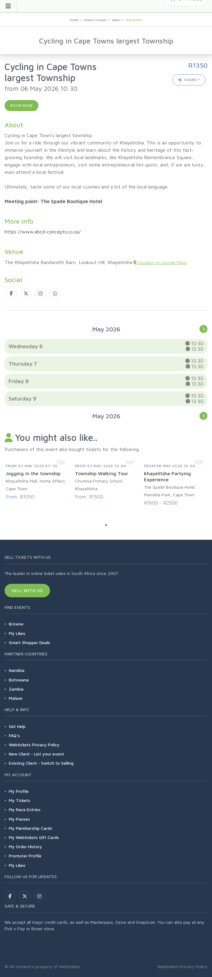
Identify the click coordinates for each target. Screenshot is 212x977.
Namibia (16, 670)
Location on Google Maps (160, 262)
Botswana (19, 679)
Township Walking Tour (101, 473)
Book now (21, 105)
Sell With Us (27, 590)
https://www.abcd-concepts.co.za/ (43, 231)
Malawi (15, 698)
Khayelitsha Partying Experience (167, 476)
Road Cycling (95, 20)
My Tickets (19, 800)
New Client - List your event (36, 753)
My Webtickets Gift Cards (34, 837)
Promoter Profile (25, 855)
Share (187, 79)
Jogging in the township (33, 473)
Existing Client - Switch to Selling (41, 763)
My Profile (19, 791)
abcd (116, 20)
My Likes (17, 633)
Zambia (16, 689)
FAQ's (14, 735)
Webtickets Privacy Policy (34, 744)
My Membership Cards (30, 828)
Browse (16, 623)
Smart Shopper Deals (29, 642)
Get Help (17, 726)
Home (74, 20)
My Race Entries (25, 809)
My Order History (25, 846)
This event (133, 20)
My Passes (19, 819)
